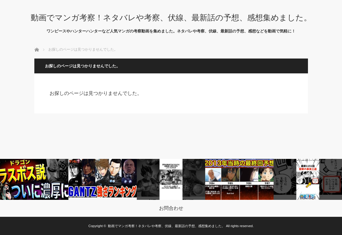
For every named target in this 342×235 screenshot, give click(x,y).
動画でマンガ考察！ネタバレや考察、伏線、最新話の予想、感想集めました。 (171, 18)
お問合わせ (171, 208)
